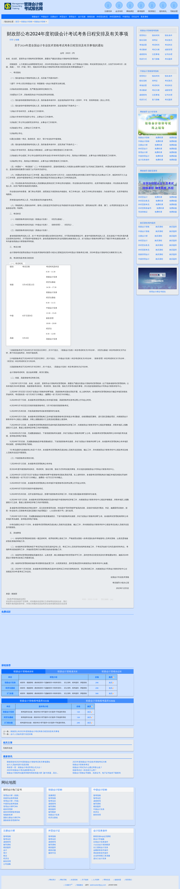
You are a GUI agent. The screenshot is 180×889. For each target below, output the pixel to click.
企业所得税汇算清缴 (101, 855)
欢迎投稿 (74, 879)
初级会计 (35, 16)
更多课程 (144, 16)
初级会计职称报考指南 (149, 30)
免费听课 (159, 137)
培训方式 (143, 59)
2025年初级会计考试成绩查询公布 (21, 770)
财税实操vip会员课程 (102, 836)
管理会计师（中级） (11, 801)
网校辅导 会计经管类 (148, 111)
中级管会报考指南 (10, 803)
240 (78, 723)
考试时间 (155, 44)
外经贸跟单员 (115, 16)
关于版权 (84, 879)
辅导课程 (52, 806)
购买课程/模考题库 (148, 223)
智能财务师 (8, 814)
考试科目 (168, 44)
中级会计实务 (98, 809)
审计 (5, 853)
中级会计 (45, 16)
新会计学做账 (98, 839)
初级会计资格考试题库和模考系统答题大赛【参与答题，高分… (32, 773)
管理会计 (72, 16)
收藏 (17, 39)
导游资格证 (143, 212)
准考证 (155, 40)
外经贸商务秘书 (144, 208)
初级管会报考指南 (10, 798)
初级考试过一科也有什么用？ (85, 770)
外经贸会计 (143, 148)
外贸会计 (63, 16)
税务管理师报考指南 (11, 812)
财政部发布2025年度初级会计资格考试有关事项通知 (28, 762)
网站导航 (63, 879)
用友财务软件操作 (100, 853)
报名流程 (143, 40)
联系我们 (128, 879)
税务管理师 (8, 809)
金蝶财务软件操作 (100, 850)
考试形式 (168, 40)
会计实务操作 (100, 830)
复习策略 (155, 59)
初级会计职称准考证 (81, 764)
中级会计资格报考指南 (149, 71)
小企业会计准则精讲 (101, 844)
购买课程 (159, 226)
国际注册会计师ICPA (11, 817)
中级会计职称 (100, 789)
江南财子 (68, 885)
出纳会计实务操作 (100, 842)
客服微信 (79, 885)
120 (78, 712)
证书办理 (168, 54)
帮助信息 (106, 879)
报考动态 (52, 801)
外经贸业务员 (102, 16)
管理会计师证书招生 (157, 291)
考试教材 (143, 49)
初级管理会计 (143, 254)
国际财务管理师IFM (11, 820)
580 (96, 693)
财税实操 (91, 16)
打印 (11, 39)
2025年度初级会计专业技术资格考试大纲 (89, 762)
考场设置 (143, 44)
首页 (17, 21)
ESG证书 (135, 16)
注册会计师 (9, 830)
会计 (5, 850)
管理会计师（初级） (11, 795)
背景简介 (143, 35)
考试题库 (168, 59)
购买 (111, 682)
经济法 (96, 812)
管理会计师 (143, 152)
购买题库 (173, 226)
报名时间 (155, 35)
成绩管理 (168, 49)
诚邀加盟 (117, 879)
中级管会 (126, 16)
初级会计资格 (143, 226)
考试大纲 (155, 49)
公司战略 (7, 864)
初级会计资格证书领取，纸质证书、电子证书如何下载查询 (97, 773)
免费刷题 (173, 137)
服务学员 (52, 853)
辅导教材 (52, 812)
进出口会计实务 (99, 858)
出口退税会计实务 (100, 847)
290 (96, 682)
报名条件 (168, 35)
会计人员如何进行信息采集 (22, 734)
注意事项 (155, 54)
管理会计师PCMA (10, 806)
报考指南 (52, 798)
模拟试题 (52, 850)
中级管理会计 (143, 156)
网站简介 (52, 879)
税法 (5, 855)
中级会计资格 (143, 231)
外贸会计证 (54, 830)
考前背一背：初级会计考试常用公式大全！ (24, 767)
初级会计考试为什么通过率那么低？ (87, 767)
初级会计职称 (26, 21)
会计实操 (81, 16)
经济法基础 (53, 817)
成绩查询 (52, 803)
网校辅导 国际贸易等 (148, 170)
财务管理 (97, 814)
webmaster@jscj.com (98, 885)
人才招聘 (95, 879)
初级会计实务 (53, 814)
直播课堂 (52, 795)
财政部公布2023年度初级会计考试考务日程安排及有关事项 (35, 731)
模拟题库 (52, 809)
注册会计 (54, 16)
